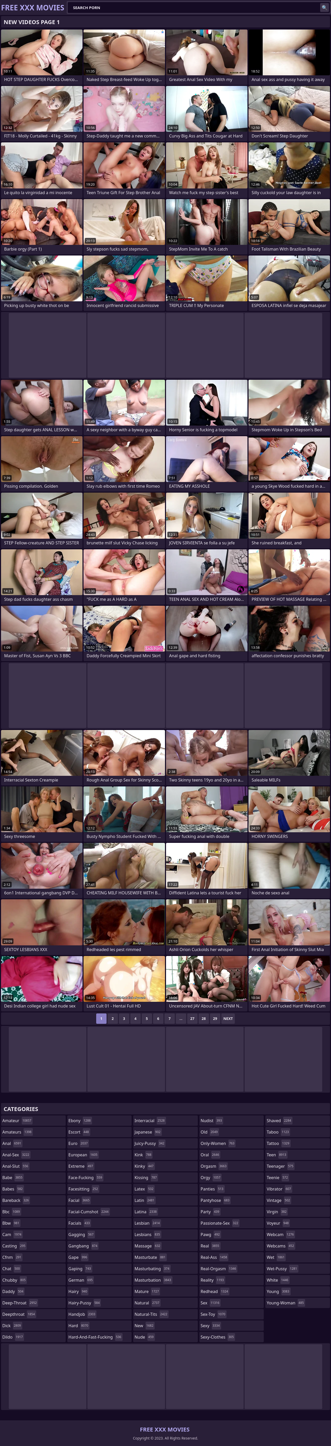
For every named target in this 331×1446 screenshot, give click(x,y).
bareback (16, 1200)
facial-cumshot (89, 1212)
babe (13, 1177)
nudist (212, 1120)
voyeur (278, 1223)
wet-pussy (282, 1269)
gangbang (84, 1246)
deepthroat (19, 1314)
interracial (150, 1120)
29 (215, 1018)
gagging (82, 1234)
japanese (148, 1132)
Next (228, 1018)
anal (12, 1143)
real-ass (214, 1257)
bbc (11, 1212)
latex (144, 1189)
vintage (279, 1200)
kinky (144, 1166)
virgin (277, 1212)
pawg (211, 1234)
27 (192, 1018)
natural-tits (151, 1314)
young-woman (286, 1303)
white (278, 1280)
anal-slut (15, 1166)
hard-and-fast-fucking (96, 1337)
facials (80, 1223)
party (211, 1212)
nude (144, 1337)
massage (147, 1246)
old (210, 1132)
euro (79, 1143)
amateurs (17, 1132)
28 (204, 1018)
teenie (278, 1177)
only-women (218, 1143)
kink (143, 1155)
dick (12, 1326)
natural (147, 1303)
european (84, 1155)
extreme (81, 1166)
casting (14, 1246)
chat (11, 1269)
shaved (279, 1120)
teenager (281, 1166)
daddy (13, 1291)
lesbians (147, 1234)
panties (213, 1189)
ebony (80, 1120)
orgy (211, 1177)
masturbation (153, 1280)
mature (147, 1291)
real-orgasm (219, 1269)
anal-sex (16, 1155)
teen (277, 1155)
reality (213, 1280)
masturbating (152, 1269)
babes (13, 1189)
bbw (11, 1223)
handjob (83, 1314)
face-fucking (86, 1177)
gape (78, 1257)
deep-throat (20, 1303)
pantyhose (216, 1200)
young (278, 1291)
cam (12, 1234)
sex (211, 1303)
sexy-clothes (218, 1337)
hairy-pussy (85, 1303)
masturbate (150, 1257)
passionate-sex (220, 1223)
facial (80, 1200)
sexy (211, 1326)
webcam (281, 1234)
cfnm (12, 1257)
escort (79, 1132)
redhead (215, 1291)
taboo (278, 1132)
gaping (80, 1269)
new (144, 1326)
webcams (281, 1246)
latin (145, 1200)
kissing (146, 1177)
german (81, 1280)
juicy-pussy (150, 1143)
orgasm (214, 1166)
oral (211, 1155)
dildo (13, 1337)
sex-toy (214, 1314)
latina (146, 1212)
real (211, 1246)
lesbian (147, 1223)
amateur (17, 1120)
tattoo (278, 1143)
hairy (78, 1291)
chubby (14, 1280)
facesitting (84, 1189)
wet (276, 1257)
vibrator (279, 1189)
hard (79, 1326)
